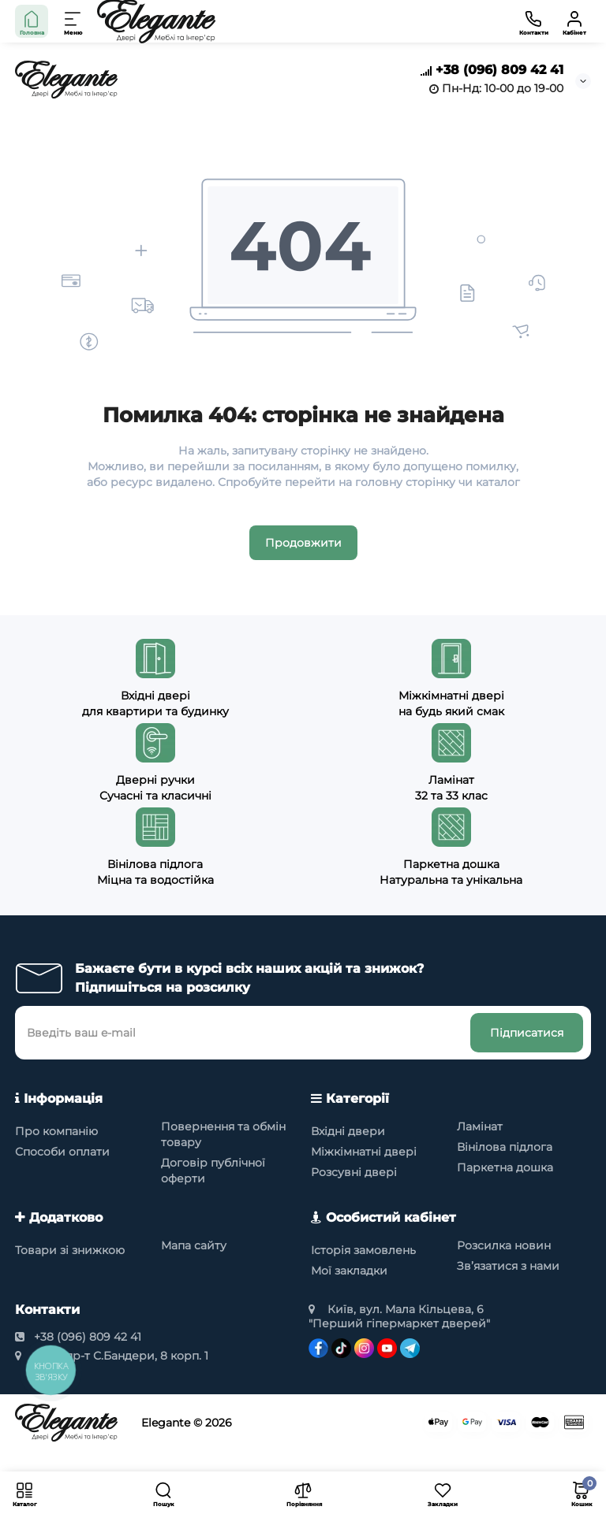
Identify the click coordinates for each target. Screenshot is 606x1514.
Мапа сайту (193, 1245)
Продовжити (303, 543)
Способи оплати (62, 1152)
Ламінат (480, 1126)
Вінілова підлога (504, 1147)
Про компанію (56, 1131)
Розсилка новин (504, 1245)
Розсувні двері (354, 1172)
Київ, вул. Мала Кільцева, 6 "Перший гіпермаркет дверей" (399, 1316)
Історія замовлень (363, 1250)
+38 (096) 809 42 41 (492, 70)
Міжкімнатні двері (364, 1152)
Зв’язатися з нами (508, 1266)
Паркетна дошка (505, 1167)
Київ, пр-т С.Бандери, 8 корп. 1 (111, 1356)
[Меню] (73, 21)
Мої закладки (349, 1271)
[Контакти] (533, 21)
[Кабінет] (574, 21)
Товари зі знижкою (70, 1250)
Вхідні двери (348, 1131)
